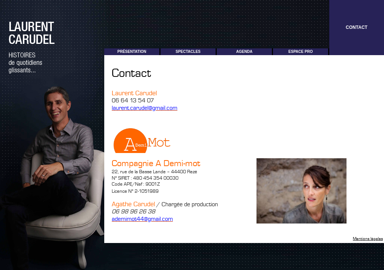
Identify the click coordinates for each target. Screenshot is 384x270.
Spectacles (188, 52)
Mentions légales (368, 239)
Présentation (131, 52)
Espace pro (300, 52)
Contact (357, 27)
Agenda (244, 52)
